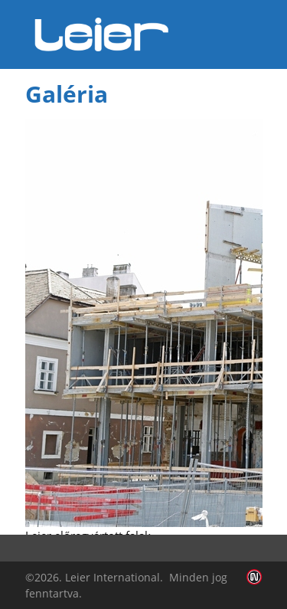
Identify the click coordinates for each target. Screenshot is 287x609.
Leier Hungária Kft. (101, 34)
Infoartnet (254, 577)
